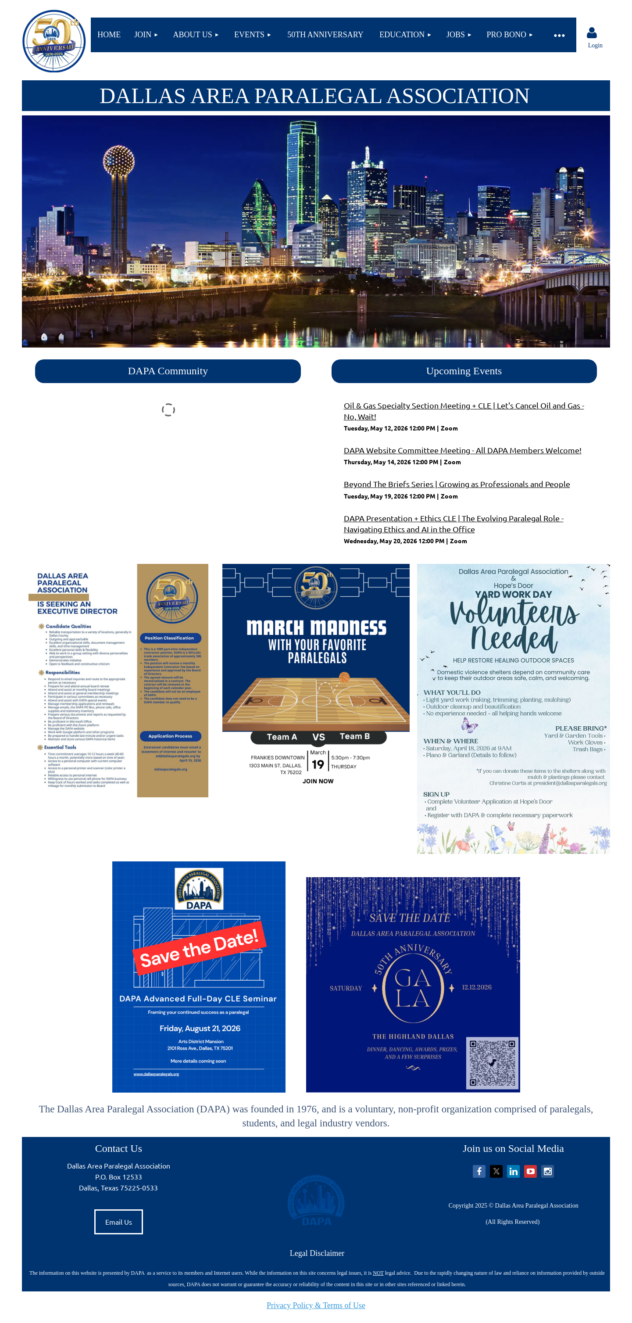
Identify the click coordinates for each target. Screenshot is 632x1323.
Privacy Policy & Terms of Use (316, 1305)
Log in (592, 33)
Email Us (118, 1221)
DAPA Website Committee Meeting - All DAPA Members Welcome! (463, 450)
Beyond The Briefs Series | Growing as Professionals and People (457, 483)
